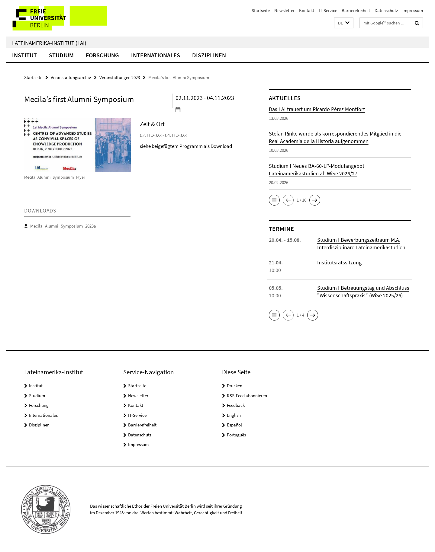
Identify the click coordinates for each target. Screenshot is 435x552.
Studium (61, 55)
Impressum (412, 10)
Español (234, 425)
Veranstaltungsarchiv (71, 77)
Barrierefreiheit (356, 10)
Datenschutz (386, 10)
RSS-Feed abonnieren (247, 395)
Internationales (155, 55)
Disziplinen (209, 55)
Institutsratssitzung (339, 262)
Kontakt (306, 10)
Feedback (236, 405)
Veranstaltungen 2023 (119, 77)
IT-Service (328, 10)
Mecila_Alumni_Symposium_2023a (63, 226)
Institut (24, 55)
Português (236, 435)
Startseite (261, 10)
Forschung (102, 55)
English (234, 415)
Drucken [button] (234, 385)
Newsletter (284, 10)
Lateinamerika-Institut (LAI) (49, 42)
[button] (343, 23)
